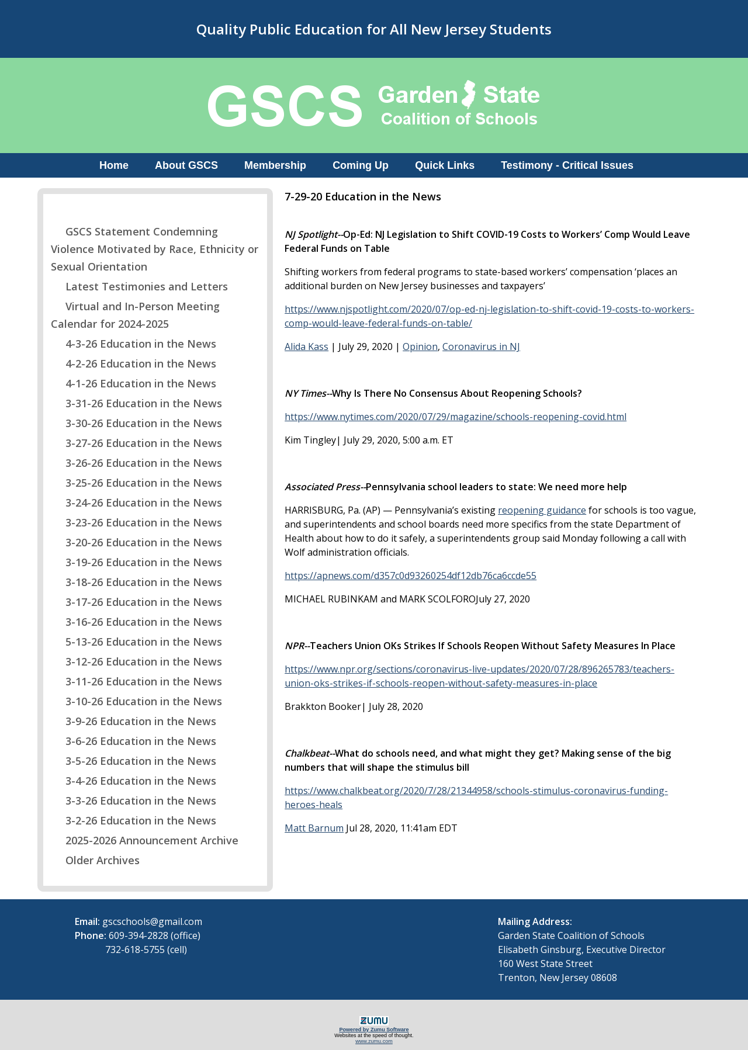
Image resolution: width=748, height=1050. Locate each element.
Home (114, 165)
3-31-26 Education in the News (136, 403)
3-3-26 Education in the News (133, 800)
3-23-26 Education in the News (136, 522)
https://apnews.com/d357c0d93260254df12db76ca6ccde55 (410, 575)
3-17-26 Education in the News (136, 602)
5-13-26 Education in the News (136, 642)
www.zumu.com (374, 1041)
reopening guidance (542, 510)
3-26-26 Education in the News (136, 463)
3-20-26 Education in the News (136, 542)
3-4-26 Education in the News (133, 781)
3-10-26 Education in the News (136, 701)
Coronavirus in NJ (481, 346)
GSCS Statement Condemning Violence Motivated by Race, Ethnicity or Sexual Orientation (154, 248)
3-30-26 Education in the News (136, 423)
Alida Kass (306, 346)
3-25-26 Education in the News (136, 483)
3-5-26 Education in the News (133, 761)
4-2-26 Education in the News (133, 363)
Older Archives (95, 860)
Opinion (420, 346)
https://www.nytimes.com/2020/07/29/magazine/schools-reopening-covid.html (455, 416)
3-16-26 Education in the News (136, 622)
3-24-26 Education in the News (136, 502)
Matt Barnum (314, 828)
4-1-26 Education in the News (133, 383)
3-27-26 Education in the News (136, 443)
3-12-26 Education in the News (136, 661)
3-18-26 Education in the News (136, 582)
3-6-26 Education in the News (133, 741)
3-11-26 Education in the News (136, 681)
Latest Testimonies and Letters (139, 286)
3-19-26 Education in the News (136, 562)
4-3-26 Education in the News (133, 344)
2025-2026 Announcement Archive (144, 840)
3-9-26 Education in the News (133, 721)
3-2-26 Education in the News (133, 820)
